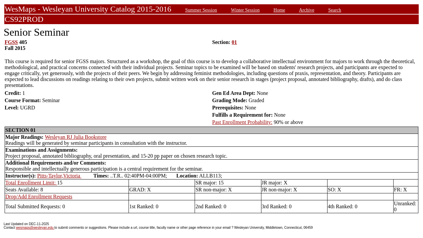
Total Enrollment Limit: (31, 182)
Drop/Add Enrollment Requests (38, 196)
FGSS (11, 42)
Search (334, 10)
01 (234, 42)
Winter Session (245, 10)
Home (279, 10)
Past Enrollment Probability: (242, 122)
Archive (306, 10)
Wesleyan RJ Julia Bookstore (76, 137)
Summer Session (201, 10)
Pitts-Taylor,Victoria (59, 175)
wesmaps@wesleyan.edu (35, 227)
